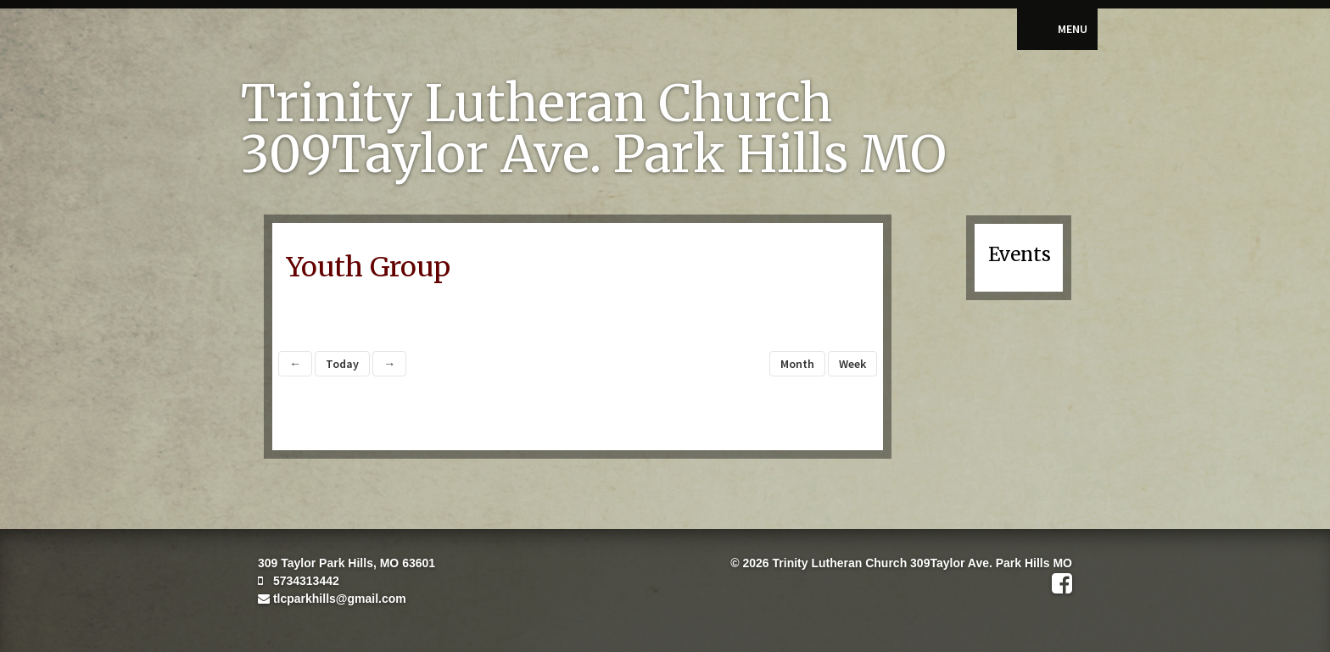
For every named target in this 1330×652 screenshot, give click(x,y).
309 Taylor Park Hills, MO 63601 (346, 563)
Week (852, 363)
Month (797, 363)
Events (1019, 254)
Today (342, 363)
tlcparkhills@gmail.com (332, 598)
